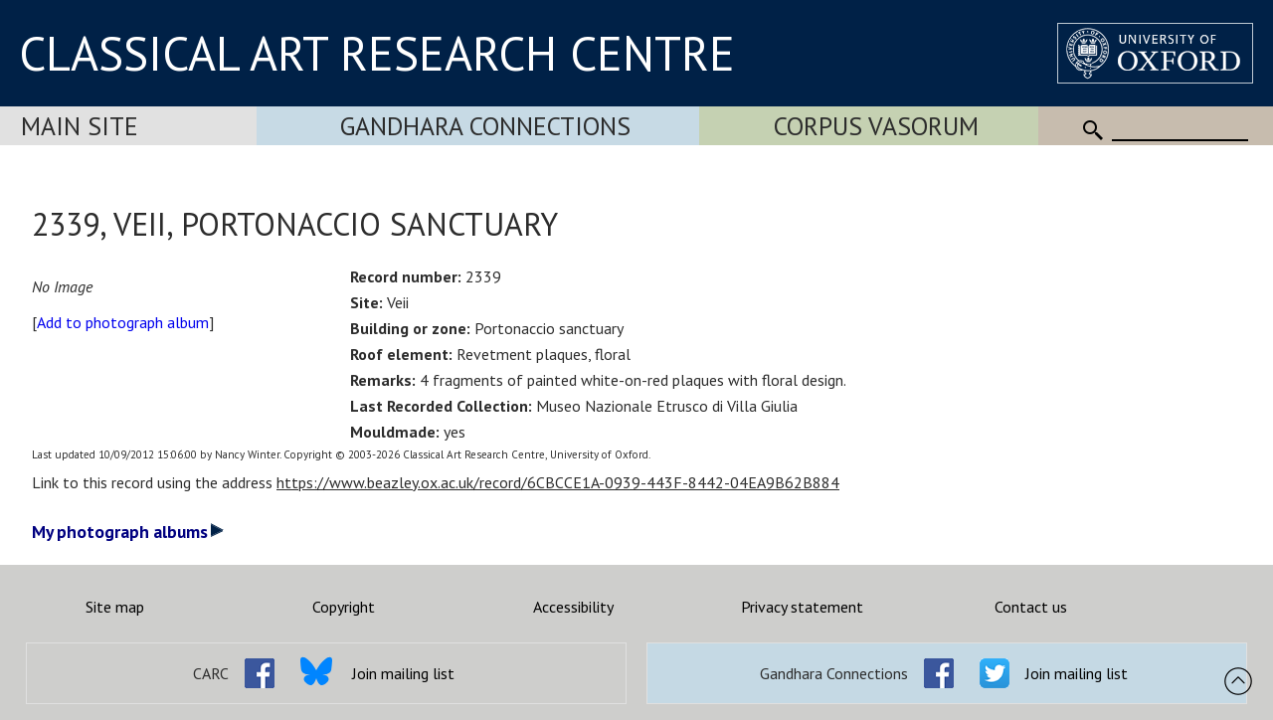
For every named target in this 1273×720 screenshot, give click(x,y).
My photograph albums (128, 531)
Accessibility (573, 607)
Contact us (1031, 607)
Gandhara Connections (485, 125)
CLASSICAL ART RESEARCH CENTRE (377, 53)
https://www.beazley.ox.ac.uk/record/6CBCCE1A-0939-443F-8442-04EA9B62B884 (557, 482)
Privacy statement (802, 607)
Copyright (343, 607)
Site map (115, 607)
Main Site (79, 125)
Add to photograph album (123, 322)
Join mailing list (403, 673)
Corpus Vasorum (876, 125)
